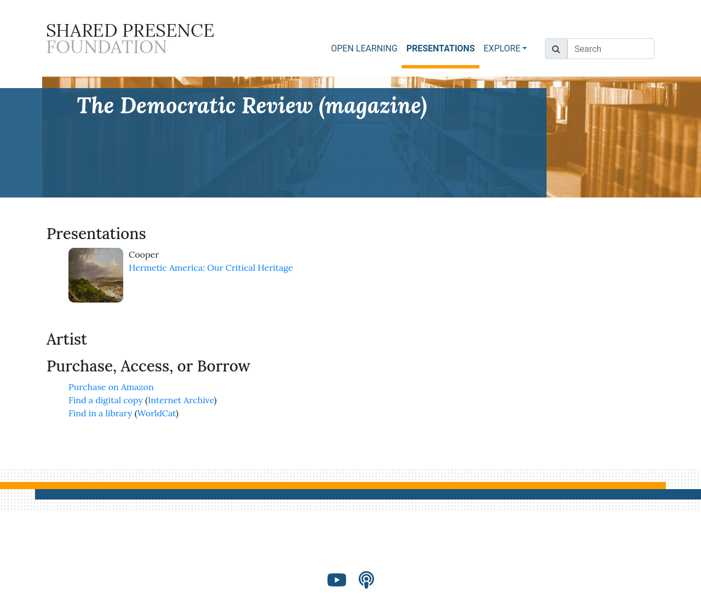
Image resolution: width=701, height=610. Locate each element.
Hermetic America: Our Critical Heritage (211, 267)
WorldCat (156, 413)
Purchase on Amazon (111, 386)
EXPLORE (502, 48)
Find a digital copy (105, 399)
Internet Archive (181, 399)
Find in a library (100, 413)
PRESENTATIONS (442, 48)
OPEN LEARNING (364, 48)
